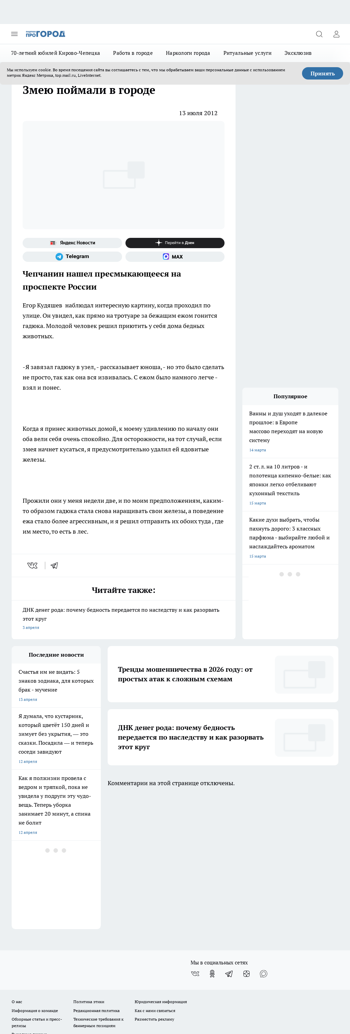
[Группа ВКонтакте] (195, 840)
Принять (323, 73)
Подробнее (324, 950)
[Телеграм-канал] (72, 257)
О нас (17, 867)
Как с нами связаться (155, 876)
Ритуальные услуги (247, 53)
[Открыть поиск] (319, 34)
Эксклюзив (298, 53)
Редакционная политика (96, 876)
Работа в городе (133, 53)
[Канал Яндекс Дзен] (175, 243)
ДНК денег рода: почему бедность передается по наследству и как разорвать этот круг (124, 619)
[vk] (33, 565)
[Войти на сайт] (336, 34)
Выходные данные (29, 900)
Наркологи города (188, 53)
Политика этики (88, 867)
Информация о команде (35, 876)
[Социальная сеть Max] (175, 257)
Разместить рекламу (154, 885)
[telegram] (56, 565)
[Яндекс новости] (72, 243)
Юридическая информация (161, 867)
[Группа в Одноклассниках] (212, 840)
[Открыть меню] (14, 34)
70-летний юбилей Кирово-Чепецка (55, 53)
